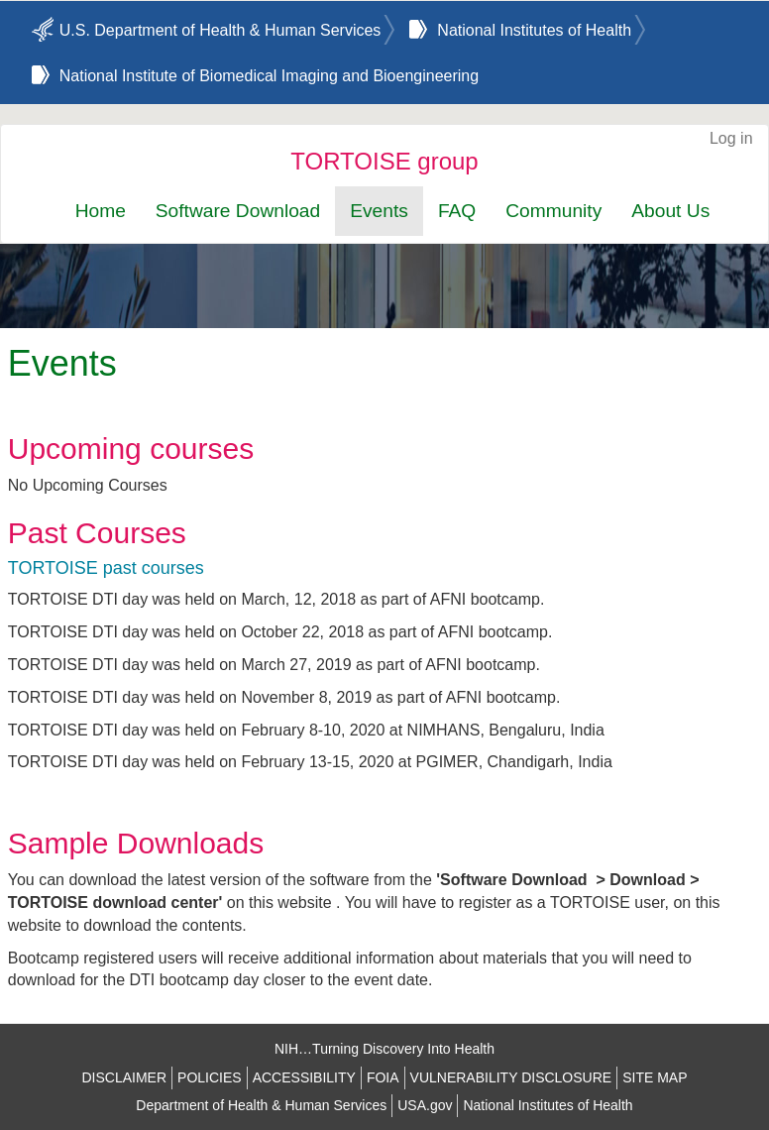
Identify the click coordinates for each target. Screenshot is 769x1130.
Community (553, 210)
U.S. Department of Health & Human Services (220, 30)
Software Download (238, 210)
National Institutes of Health (534, 30)
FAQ (457, 210)
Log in (731, 138)
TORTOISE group (384, 161)
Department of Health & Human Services (261, 1105)
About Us (670, 210)
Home (100, 210)
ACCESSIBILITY (304, 1077)
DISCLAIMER (123, 1077)
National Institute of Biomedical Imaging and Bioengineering (269, 75)
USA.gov (424, 1105)
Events (379, 210)
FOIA (383, 1077)
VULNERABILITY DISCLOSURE (511, 1077)
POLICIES (209, 1077)
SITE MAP (654, 1077)
